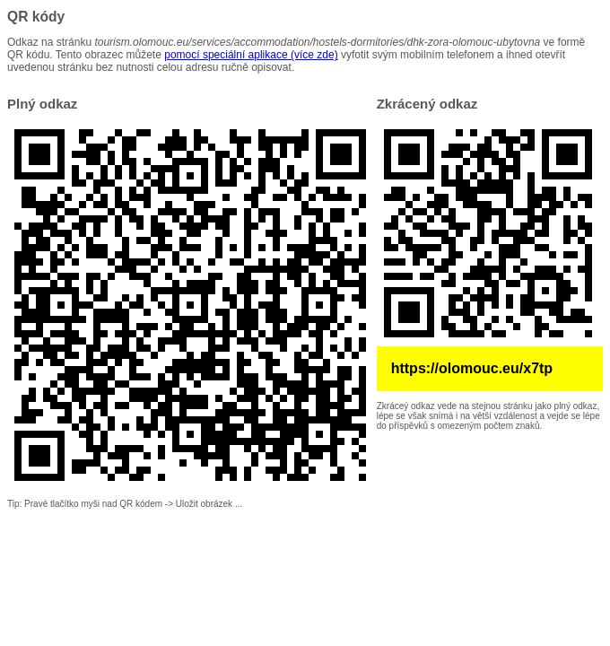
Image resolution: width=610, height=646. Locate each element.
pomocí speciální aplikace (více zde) (250, 54)
